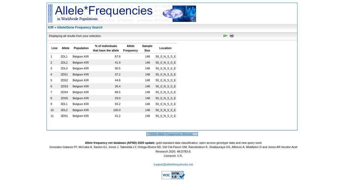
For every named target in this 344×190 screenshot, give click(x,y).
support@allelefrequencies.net (173, 164)
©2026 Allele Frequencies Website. (172, 134)
